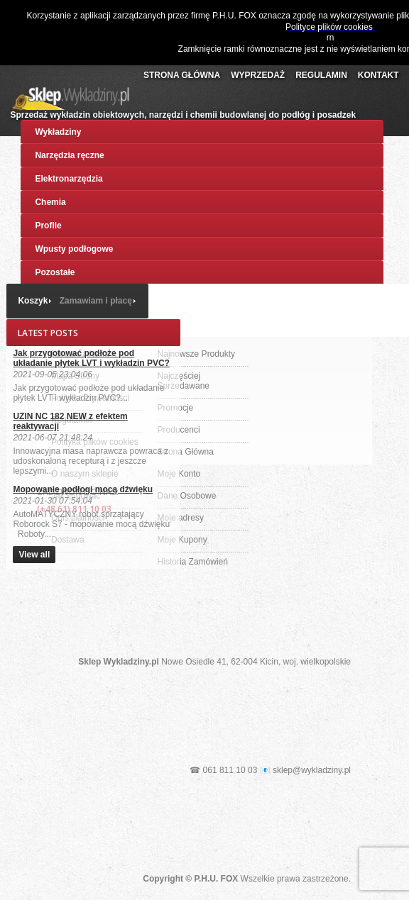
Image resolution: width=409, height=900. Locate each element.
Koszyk (33, 301)
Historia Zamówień (193, 562)
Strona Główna (181, 75)
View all (34, 555)
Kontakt (378, 75)
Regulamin (321, 75)
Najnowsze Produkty (196, 354)
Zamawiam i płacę (96, 301)
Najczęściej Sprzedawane (183, 381)
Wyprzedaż (258, 75)
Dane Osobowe (187, 496)
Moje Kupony (182, 540)
